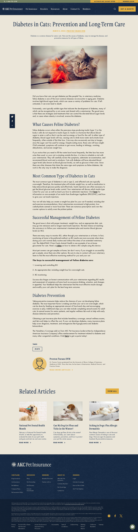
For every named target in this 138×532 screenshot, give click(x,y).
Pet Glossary (30, 485)
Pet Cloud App (62, 487)
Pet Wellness (15, 485)
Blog (28, 478)
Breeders (44, 9)
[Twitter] (121, 515)
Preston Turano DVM (76, 31)
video (59, 245)
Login (74, 478)
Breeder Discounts (47, 478)
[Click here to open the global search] (114, 8)
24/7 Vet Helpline (78, 489)
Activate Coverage (78, 482)
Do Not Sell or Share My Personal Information (24, 526)
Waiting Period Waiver (83, 526)
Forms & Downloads (30, 489)
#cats (37, 349)
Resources (55, 9)
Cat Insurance (16, 482)
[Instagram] (109, 515)
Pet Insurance (31, 9)
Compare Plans (16, 489)
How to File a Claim (78, 485)
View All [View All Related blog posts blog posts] (112, 391)
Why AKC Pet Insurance (61, 479)
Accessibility (55, 524)
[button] (132, 527)
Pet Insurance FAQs (17, 492)
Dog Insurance (16, 478)
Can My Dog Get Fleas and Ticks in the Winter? (65, 427)
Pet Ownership (31, 482)
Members (86, 9)
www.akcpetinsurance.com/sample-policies (74, 504)
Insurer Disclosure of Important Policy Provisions (40, 526)
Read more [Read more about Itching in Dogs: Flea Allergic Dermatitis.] (94, 443)
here (95, 191)
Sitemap (101, 524)
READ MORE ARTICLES (60, 370)
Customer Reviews (63, 484)
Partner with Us (46, 482)
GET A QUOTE (127, 9)
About (65, 9)
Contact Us (75, 9)
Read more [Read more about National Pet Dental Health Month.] (24, 443)
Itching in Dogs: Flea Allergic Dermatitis (103, 427)
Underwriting (74, 524)
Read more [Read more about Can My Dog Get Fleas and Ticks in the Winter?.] (58, 443)
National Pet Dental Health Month (32, 427)
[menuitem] (31, 9)
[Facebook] (115, 515)
